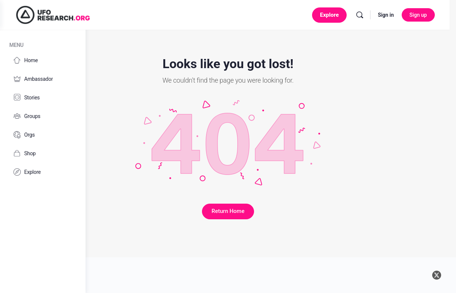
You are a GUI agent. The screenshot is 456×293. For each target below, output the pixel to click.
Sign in (392, 15)
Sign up (424, 15)
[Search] (366, 14)
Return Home (270, 211)
